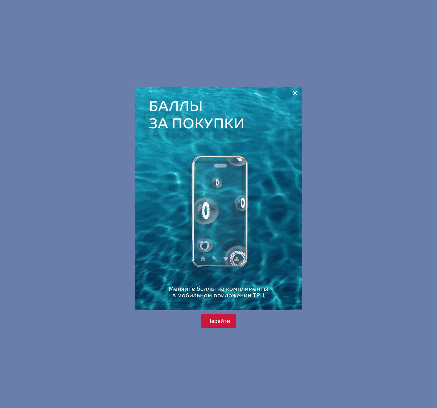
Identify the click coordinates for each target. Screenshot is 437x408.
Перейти (218, 321)
